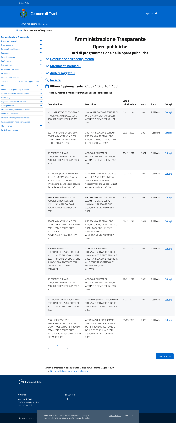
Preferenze (115, 416)
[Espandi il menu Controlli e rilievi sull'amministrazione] (41, 93)
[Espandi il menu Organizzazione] (41, 44)
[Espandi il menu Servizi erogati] (41, 97)
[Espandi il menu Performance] (41, 60)
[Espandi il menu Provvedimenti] (41, 72)
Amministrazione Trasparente (15, 37)
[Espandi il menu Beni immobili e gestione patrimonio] (41, 89)
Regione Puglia (24, 3)
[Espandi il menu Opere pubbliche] (41, 105)
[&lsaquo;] (48, 348)
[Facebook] (155, 13)
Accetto (129, 416)
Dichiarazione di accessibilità (29, 418)
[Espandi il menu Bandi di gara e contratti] (41, 76)
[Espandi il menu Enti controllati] (41, 64)
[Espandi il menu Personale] (41, 52)
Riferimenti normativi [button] (65, 65)
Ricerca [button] (55, 80)
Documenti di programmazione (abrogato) (69, 371)
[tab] (110, 58)
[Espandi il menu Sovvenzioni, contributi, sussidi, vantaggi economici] (41, 83)
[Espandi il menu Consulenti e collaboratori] (41, 48)
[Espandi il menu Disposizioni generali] (41, 40)
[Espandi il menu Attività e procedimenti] (41, 68)
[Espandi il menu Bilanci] (37, 84)
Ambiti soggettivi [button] (62, 73)
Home (19, 30)
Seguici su (70, 394)
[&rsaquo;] (67, 348)
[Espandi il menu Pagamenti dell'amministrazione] (41, 101)
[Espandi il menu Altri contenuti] (41, 125)
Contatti (22, 394)
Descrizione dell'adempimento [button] (72, 58)
